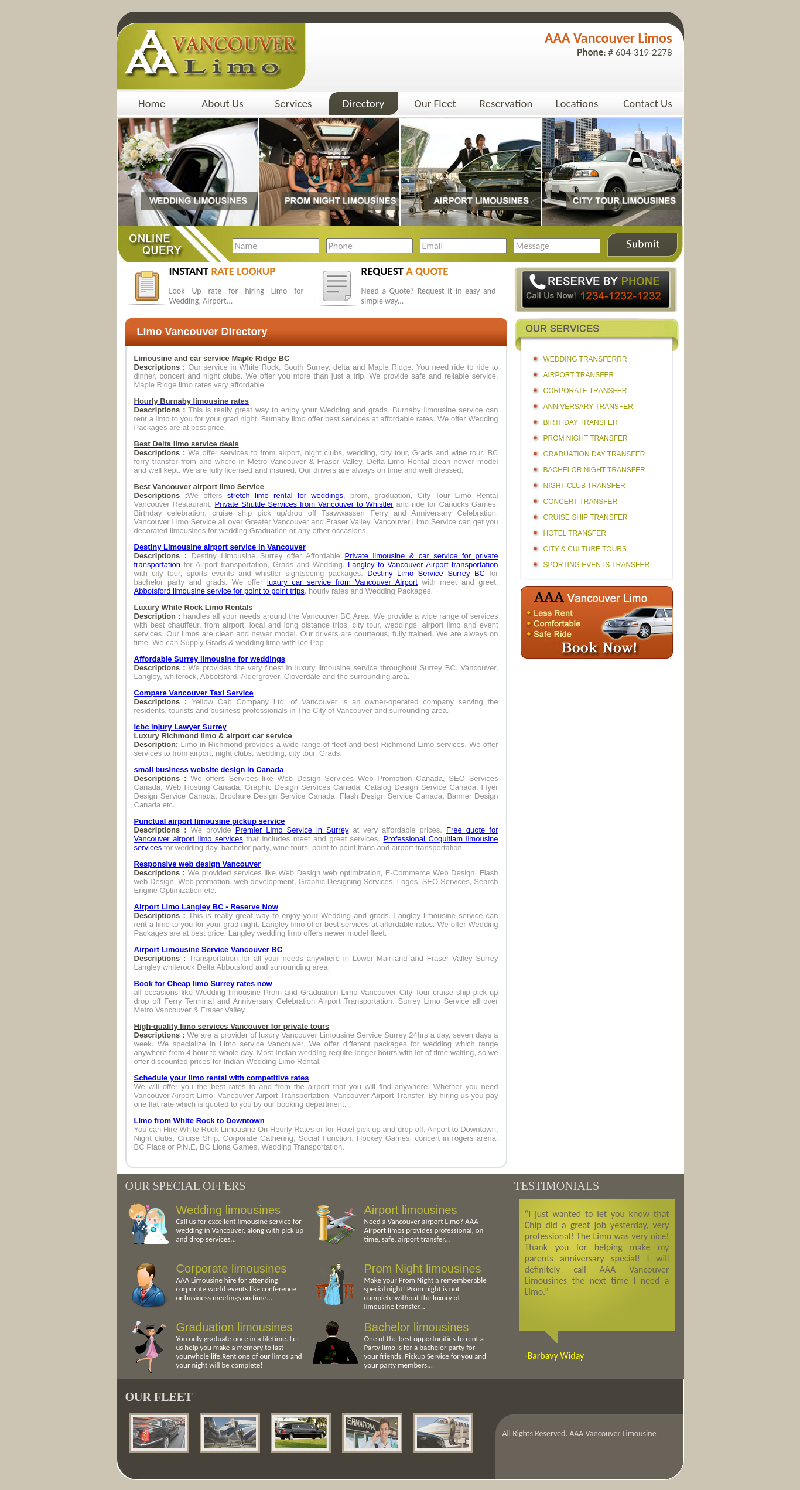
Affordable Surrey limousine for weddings (210, 658)
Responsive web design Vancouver (197, 864)
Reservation (506, 103)
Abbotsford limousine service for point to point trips (219, 591)
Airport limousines (410, 1209)
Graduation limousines (234, 1327)
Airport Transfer (578, 375)
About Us (222, 103)
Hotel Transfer (574, 533)
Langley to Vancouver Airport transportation (423, 564)
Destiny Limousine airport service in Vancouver (220, 547)
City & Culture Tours (585, 549)
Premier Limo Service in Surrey (292, 830)
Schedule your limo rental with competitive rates (221, 1077)
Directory (363, 103)
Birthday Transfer (580, 422)
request (405, 271)
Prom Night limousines (422, 1268)
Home (152, 103)
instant (222, 271)
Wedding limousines (228, 1209)
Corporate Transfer (585, 391)
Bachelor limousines (416, 1327)
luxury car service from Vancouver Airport (342, 582)
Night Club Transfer (584, 486)
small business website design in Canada (209, 769)
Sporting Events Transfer (596, 565)
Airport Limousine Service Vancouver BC (208, 949)
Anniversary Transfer (588, 407)
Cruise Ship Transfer (585, 517)
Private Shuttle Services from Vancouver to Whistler (304, 504)
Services (293, 103)
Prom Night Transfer (585, 438)
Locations (577, 103)
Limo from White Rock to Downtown (199, 1120)
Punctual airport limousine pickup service (209, 821)
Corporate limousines (231, 1268)
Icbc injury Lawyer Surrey (180, 726)
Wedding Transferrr (585, 359)
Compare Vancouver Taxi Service (194, 692)
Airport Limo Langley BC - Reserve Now (206, 906)
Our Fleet (435, 103)
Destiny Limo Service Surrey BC (426, 573)
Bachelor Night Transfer (594, 470)
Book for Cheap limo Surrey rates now (203, 983)
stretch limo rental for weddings (285, 495)
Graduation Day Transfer (594, 454)
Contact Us (647, 103)
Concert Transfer (580, 501)
